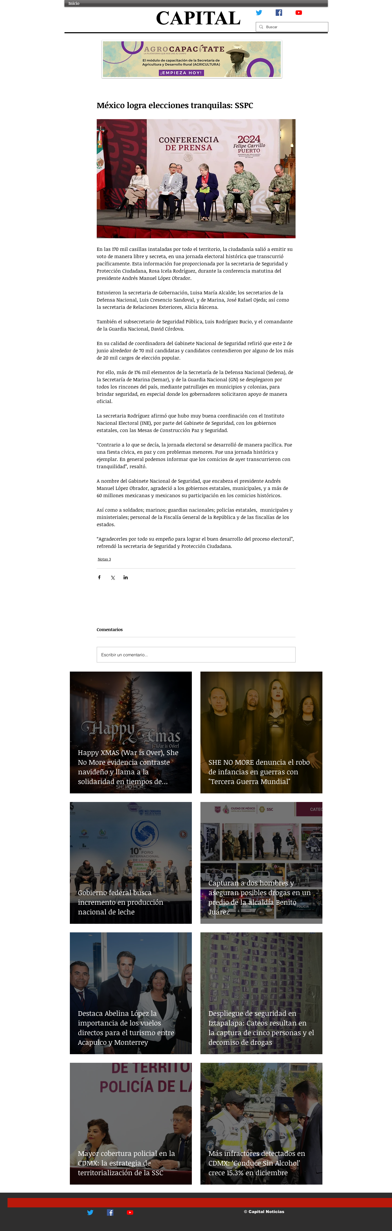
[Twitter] (259, 12)
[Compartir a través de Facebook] (99, 577)
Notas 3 (104, 559)
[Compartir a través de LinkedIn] (125, 577)
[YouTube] (299, 12)
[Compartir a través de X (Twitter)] (112, 577)
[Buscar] (291, 26)
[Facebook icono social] (279, 12)
